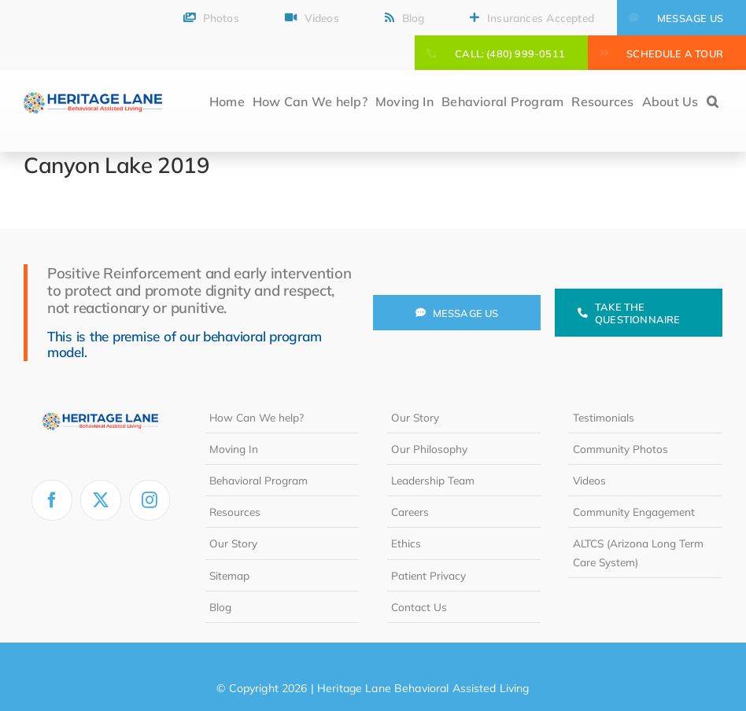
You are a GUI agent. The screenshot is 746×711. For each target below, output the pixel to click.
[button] (712, 102)
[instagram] (149, 500)
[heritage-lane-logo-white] (100, 408)
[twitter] (100, 500)
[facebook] (51, 500)
